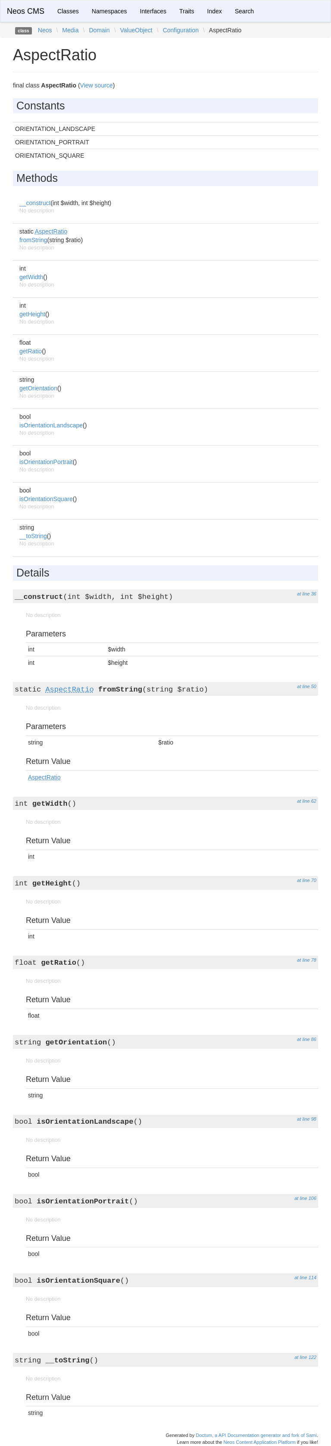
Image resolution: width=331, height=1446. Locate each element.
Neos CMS (25, 11)
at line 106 (305, 1198)
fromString (33, 240)
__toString (33, 536)
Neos (45, 30)
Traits (186, 11)
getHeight (32, 314)
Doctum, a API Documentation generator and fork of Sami (256, 1435)
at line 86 (306, 1039)
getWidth (31, 277)
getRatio (30, 351)
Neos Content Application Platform (259, 1442)
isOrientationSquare (46, 499)
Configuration (181, 30)
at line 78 (306, 960)
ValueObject (136, 30)
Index (214, 11)
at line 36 (306, 593)
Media (70, 30)
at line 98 (306, 1119)
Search (244, 11)
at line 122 (305, 1357)
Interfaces (153, 11)
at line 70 (306, 880)
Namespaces (109, 11)
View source (96, 85)
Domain (99, 30)
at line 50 (306, 686)
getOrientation (38, 388)
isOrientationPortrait (46, 461)
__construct (34, 202)
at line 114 (305, 1277)
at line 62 (306, 801)
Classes (68, 11)
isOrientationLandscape (51, 425)
